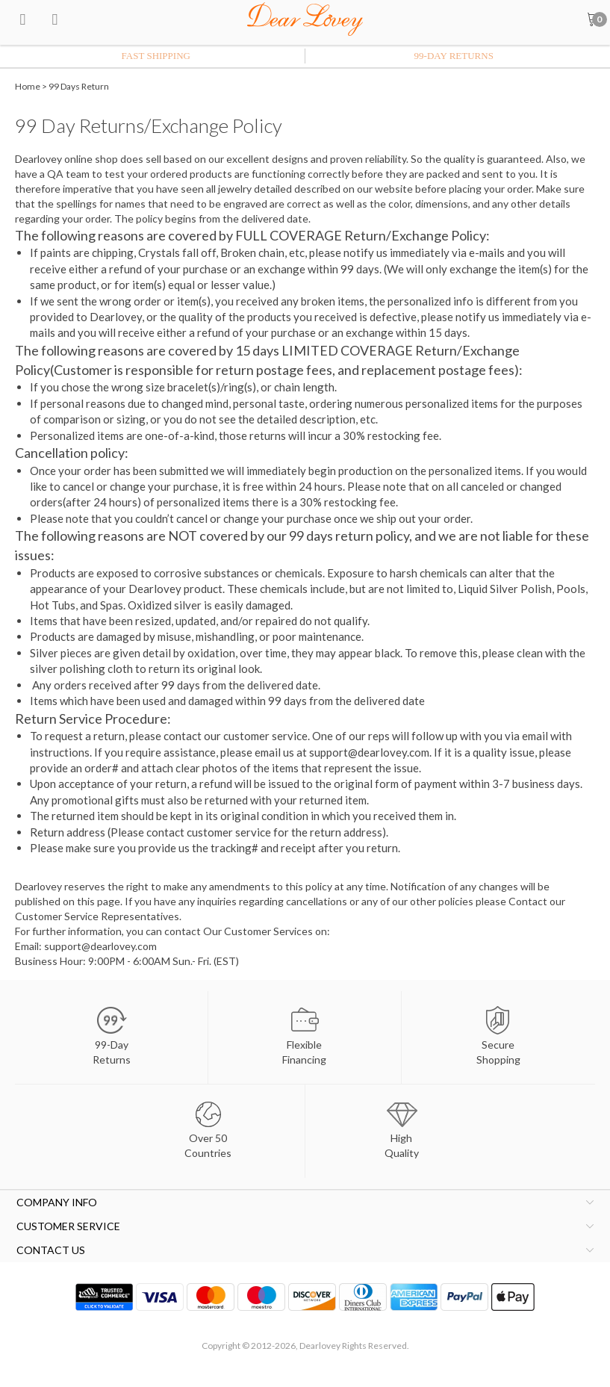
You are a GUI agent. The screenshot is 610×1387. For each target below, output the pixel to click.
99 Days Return (79, 86)
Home (27, 86)
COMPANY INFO (56, 1202)
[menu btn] (22, 19)
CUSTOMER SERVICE (68, 1226)
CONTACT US (50, 1250)
